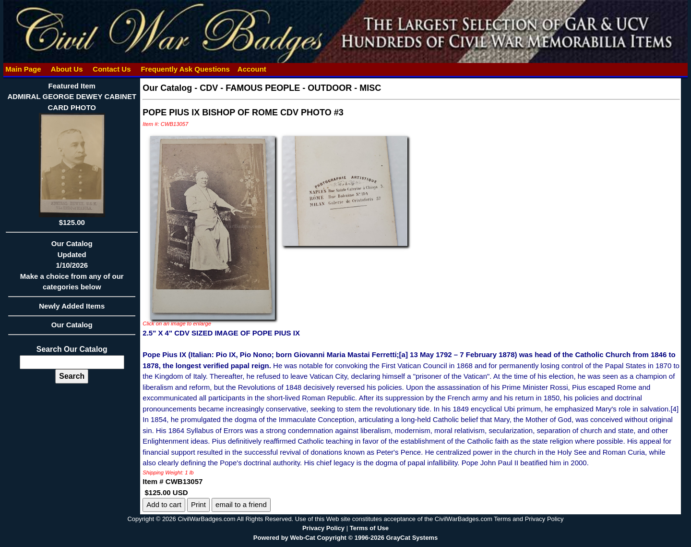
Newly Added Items (71, 309)
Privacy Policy (323, 528)
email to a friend (241, 504)
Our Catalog (72, 325)
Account (252, 69)
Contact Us (112, 69)
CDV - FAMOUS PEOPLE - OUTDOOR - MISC (290, 88)
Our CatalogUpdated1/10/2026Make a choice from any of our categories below (71, 268)
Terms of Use (369, 528)
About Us (66, 69)
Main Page (23, 69)
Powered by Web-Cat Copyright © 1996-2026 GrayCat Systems (345, 537)
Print (198, 504)
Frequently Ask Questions (185, 69)
